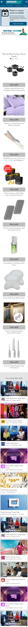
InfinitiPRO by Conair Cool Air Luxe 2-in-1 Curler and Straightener (14, 159)
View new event (18, 24)
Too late (14, 85)
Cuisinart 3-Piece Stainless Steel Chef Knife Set (14, 367)
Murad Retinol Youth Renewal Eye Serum (14, 264)
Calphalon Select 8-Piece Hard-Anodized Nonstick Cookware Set (14, 89)
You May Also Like (14, 378)
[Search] (26, 2)
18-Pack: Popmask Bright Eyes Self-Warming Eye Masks (14, 229)
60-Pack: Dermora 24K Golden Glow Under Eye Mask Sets (14, 194)
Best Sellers (10, 6)
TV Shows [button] (3, 6)
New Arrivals (18, 6)
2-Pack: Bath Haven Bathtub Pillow (14, 298)
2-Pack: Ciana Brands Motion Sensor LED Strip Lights (14, 332)
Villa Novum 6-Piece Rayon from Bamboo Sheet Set (14, 124)
